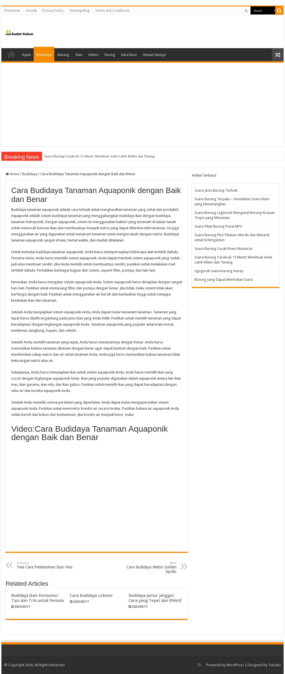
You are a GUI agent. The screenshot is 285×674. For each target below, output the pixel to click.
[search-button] (279, 10)
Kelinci (94, 55)
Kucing (110, 55)
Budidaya (43, 55)
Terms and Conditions (112, 11)
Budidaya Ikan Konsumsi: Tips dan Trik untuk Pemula (37, 598)
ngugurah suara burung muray (219, 271)
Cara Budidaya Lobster (91, 595)
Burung (63, 55)
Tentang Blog (79, 11)
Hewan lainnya (154, 55)
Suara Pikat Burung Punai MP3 (218, 226)
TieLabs (274, 665)
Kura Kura (129, 55)
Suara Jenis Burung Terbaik (216, 190)
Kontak (31, 11)
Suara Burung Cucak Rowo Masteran (71, 156)
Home (11, 54)
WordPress (235, 665)
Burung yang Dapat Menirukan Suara (224, 279)
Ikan (78, 55)
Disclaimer (12, 11)
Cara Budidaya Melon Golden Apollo (147, 567)
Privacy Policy (52, 11)
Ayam (26, 55)
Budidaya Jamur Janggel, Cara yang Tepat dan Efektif (155, 598)
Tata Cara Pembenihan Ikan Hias (45, 565)
